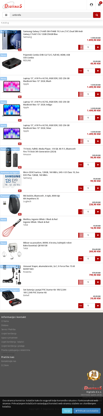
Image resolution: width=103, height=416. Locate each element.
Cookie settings (8, 353)
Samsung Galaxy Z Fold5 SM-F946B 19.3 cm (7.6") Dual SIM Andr (53, 31)
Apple (26, 84)
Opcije (67, 410)
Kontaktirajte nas (8, 361)
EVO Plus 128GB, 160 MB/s (35, 175)
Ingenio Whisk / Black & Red (36, 222)
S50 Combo (28, 57)
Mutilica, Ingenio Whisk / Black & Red (40, 219)
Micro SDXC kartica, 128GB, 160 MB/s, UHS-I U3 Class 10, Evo (51, 172)
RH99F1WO (28, 269)
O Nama (5, 321)
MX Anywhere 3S (31, 198)
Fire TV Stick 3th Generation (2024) (39, 151)
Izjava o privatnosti (9, 337)
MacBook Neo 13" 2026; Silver (37, 128)
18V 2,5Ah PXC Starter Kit (35, 292)
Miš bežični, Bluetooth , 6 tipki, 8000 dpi (41, 195)
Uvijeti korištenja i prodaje (13, 346)
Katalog (5, 22)
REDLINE (27, 60)
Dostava (4, 325)
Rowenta (27, 271)
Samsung (27, 37)
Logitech (27, 201)
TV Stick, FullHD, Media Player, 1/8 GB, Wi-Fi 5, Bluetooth (49, 148)
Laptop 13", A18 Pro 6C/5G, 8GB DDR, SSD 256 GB (46, 78)
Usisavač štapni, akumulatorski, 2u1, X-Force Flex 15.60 (49, 266)
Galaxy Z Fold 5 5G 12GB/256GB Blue (40, 34)
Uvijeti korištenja (8, 333)
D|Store (5, 365)
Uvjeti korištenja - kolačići (12, 341)
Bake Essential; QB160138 (35, 245)
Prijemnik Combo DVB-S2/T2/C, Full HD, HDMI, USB (46, 54)
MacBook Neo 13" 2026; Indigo (37, 104)
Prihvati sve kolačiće (86, 410)
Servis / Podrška (8, 329)
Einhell (26, 295)
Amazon (27, 154)
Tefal (25, 224)
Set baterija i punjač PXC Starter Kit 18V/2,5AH (44, 289)
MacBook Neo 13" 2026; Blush (37, 81)
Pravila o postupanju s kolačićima (15, 350)
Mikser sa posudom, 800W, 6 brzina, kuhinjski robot (47, 242)
